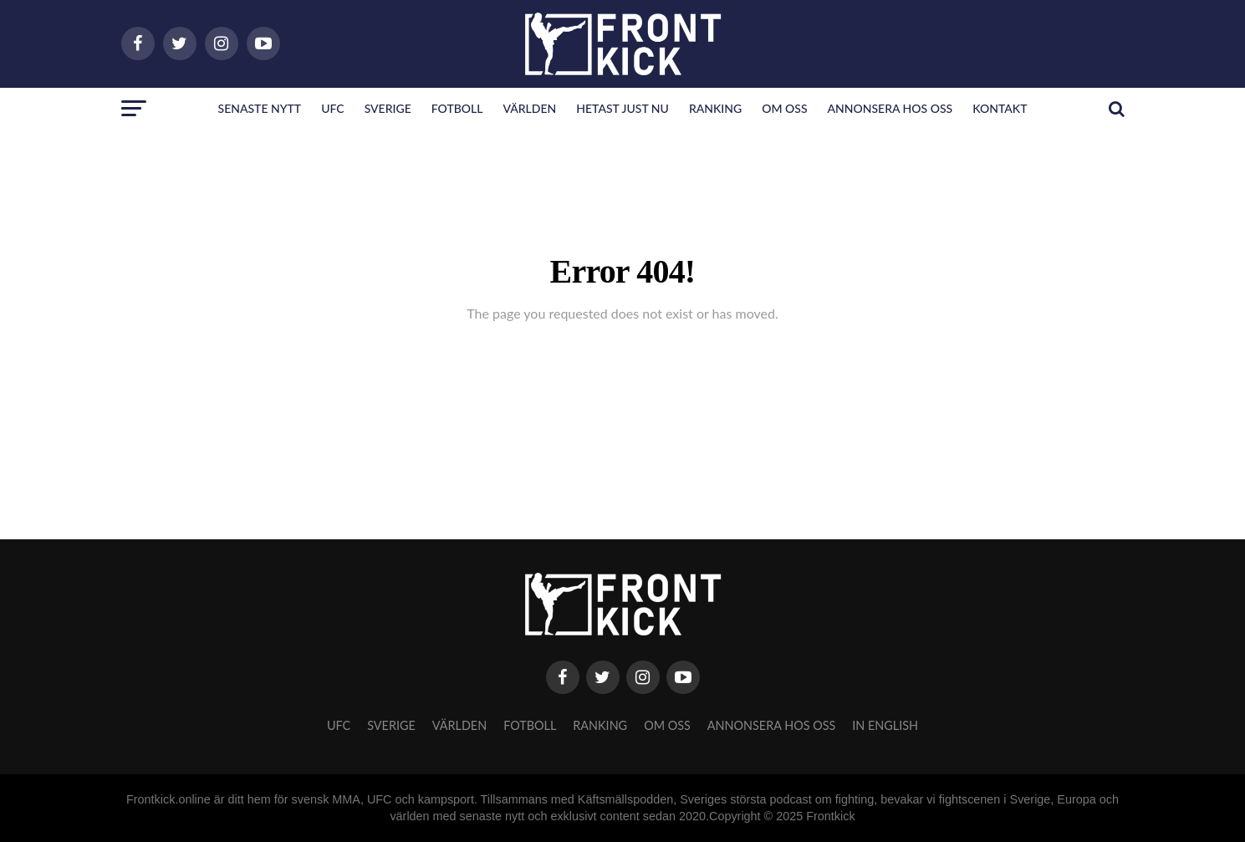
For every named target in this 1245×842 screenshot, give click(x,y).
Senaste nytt (260, 108)
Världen (529, 108)
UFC (332, 108)
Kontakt (999, 108)
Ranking (715, 108)
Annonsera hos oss (890, 108)
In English (885, 725)
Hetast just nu (622, 108)
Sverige (388, 108)
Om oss (784, 108)
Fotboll (457, 108)
